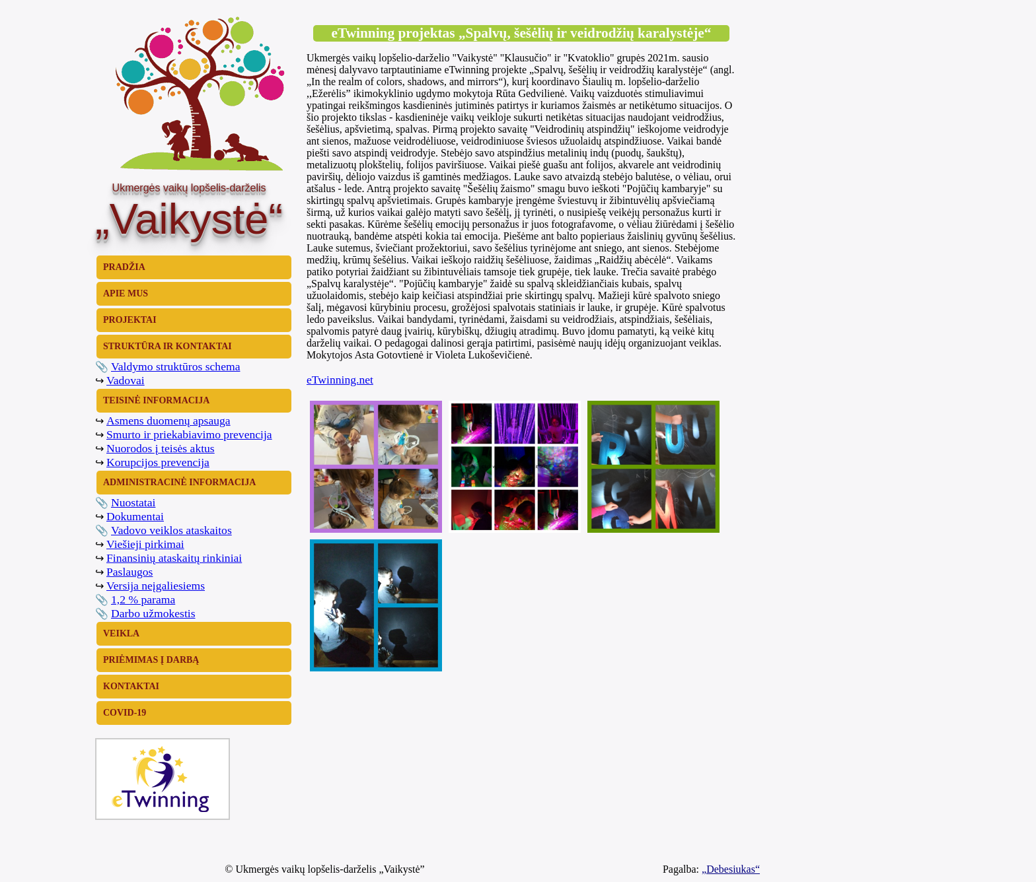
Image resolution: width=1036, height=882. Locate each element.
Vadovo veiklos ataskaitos (171, 530)
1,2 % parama (143, 599)
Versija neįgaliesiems (155, 585)
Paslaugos (129, 571)
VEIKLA (121, 633)
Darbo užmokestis (153, 613)
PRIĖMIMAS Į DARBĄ (151, 660)
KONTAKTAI (131, 686)
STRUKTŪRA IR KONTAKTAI (167, 346)
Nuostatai (133, 502)
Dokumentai (135, 516)
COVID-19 (124, 713)
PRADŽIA (124, 267)
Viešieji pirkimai (145, 544)
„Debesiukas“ (731, 869)
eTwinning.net (340, 379)
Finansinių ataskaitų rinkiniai (174, 557)
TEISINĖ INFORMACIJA (156, 400)
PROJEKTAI (130, 320)
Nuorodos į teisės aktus (160, 448)
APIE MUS (125, 293)
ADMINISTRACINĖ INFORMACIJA (179, 482)
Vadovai (125, 380)
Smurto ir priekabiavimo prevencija (189, 434)
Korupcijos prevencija (157, 462)
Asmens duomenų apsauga (168, 420)
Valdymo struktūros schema (175, 366)
